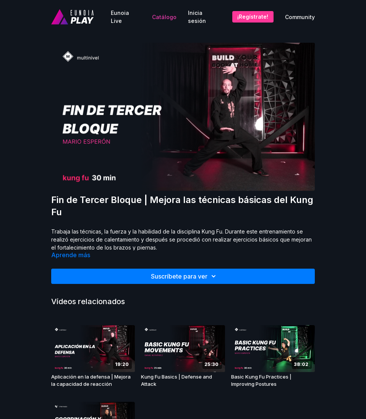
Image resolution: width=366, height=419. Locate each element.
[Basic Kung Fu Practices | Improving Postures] (273, 380)
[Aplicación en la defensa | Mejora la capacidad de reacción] (93, 380)
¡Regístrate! (252, 16)
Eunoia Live (120, 17)
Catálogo (164, 17)
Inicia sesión (197, 17)
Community (300, 17)
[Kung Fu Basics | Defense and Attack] (183, 380)
